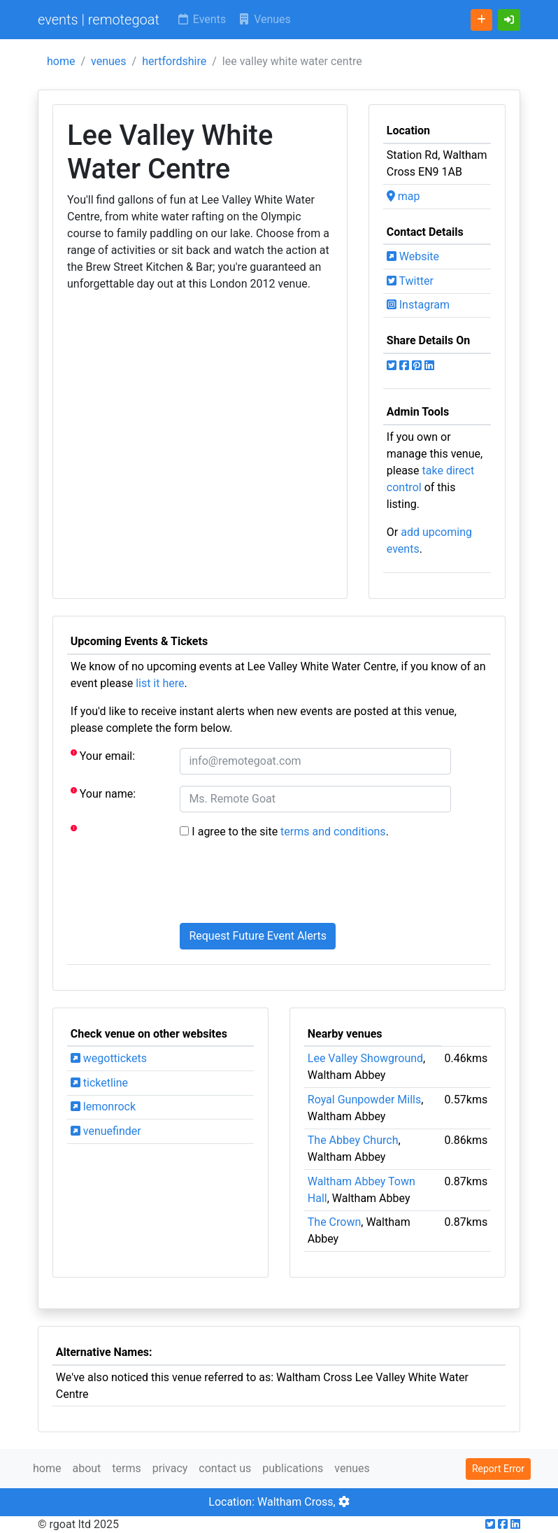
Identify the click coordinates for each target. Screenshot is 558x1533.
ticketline (99, 1082)
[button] (509, 20)
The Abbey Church (353, 1140)
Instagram (418, 304)
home (61, 61)
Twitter (410, 281)
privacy (170, 1468)
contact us (225, 1468)
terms (126, 1468)
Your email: (103, 755)
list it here (160, 683)
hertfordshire (174, 61)
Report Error (498, 1468)
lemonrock (103, 1106)
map (403, 196)
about (86, 1468)
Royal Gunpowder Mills (364, 1099)
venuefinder (106, 1131)
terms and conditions (333, 831)
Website (413, 256)
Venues (264, 19)
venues (109, 61)
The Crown (334, 1222)
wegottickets (109, 1058)
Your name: (103, 793)
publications (292, 1468)
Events (201, 19)
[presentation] (286, 884)
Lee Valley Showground (365, 1058)
